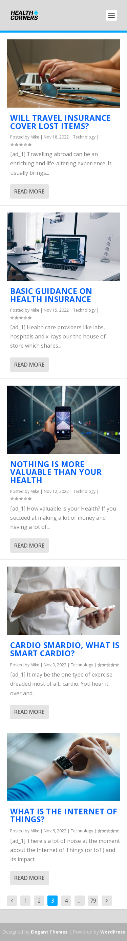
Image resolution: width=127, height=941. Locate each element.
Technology (84, 137)
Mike (34, 137)
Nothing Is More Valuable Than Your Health (56, 472)
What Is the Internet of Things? (64, 815)
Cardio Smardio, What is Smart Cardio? (65, 649)
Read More (29, 191)
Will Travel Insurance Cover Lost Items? (60, 121)
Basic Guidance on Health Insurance (51, 295)
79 (93, 900)
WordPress (112, 932)
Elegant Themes (49, 932)
